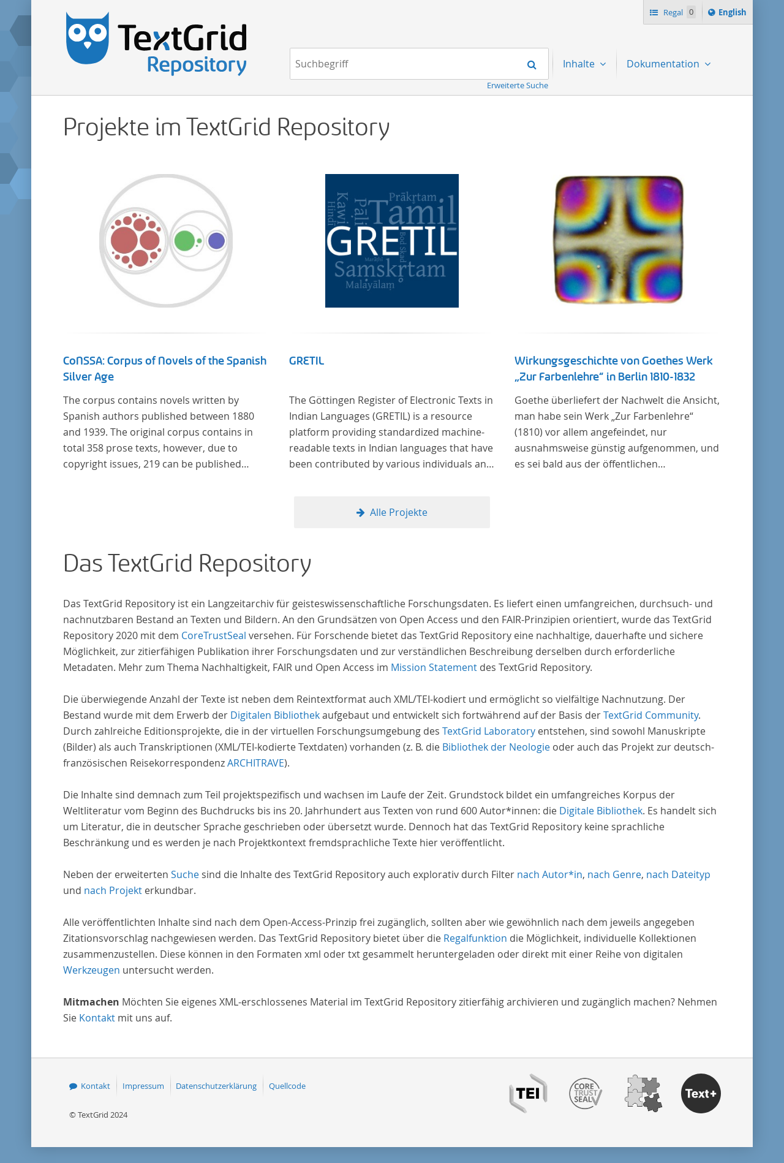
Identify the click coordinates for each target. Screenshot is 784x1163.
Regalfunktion (475, 938)
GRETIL (306, 361)
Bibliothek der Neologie (496, 747)
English (734, 14)
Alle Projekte (399, 512)
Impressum (143, 1085)
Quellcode (287, 1085)
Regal (679, 12)
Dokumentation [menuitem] (664, 63)
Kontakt (97, 1018)
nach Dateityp (678, 874)
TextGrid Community (650, 715)
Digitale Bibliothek (601, 810)
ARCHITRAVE (255, 763)
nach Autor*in (549, 874)
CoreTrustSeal (213, 635)
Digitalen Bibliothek (275, 715)
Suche (185, 874)
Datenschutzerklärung (216, 1085)
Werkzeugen (91, 970)
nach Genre (614, 874)
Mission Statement (434, 667)
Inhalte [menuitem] (580, 63)
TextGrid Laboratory (488, 731)
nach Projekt (113, 890)
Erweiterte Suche (517, 85)
